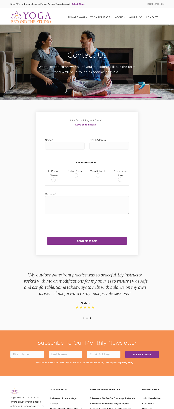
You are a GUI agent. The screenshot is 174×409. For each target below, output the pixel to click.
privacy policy (126, 362)
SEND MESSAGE (87, 241)
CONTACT (152, 17)
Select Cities (78, 4)
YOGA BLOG (136, 17)
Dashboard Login (155, 3)
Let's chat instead (85, 124)
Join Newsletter (141, 354)
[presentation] (87, 224)
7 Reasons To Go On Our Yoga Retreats (112, 397)
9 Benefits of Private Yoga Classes (109, 403)
